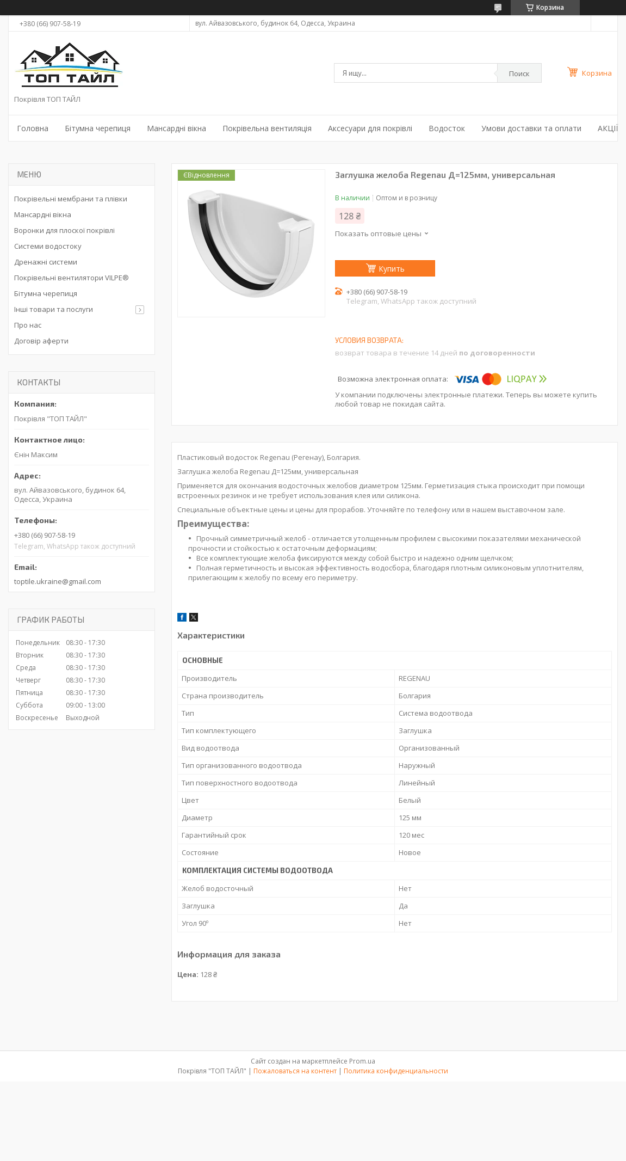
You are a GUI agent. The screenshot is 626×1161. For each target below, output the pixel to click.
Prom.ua (362, 1061)
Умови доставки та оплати (531, 128)
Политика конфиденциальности (396, 1071)
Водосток (447, 128)
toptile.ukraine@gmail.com (57, 581)
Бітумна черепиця (98, 128)
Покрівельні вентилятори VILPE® (71, 277)
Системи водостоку (48, 246)
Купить (392, 268)
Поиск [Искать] (519, 73)
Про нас (27, 325)
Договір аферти (41, 341)
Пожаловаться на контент (295, 1071)
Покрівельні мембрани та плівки (70, 199)
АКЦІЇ (608, 128)
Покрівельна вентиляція (267, 128)
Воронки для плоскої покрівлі (64, 230)
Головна (32, 128)
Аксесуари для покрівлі (370, 128)
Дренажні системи (45, 262)
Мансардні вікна (176, 128)
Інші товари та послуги (53, 309)
